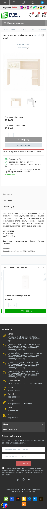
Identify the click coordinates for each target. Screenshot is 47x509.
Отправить (23, 463)
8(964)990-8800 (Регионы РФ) (20, 404)
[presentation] (39, 267)
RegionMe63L (13, 417)
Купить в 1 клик (23, 145)
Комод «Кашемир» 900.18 (14, 295)
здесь (8, 475)
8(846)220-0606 (14, 390)
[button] (4, 2)
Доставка (7, 200)
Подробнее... (10, 174)
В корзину (23, 139)
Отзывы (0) (8, 207)
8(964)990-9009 (14, 397)
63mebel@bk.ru (14, 410)
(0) (28, 47)
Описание (7, 194)
